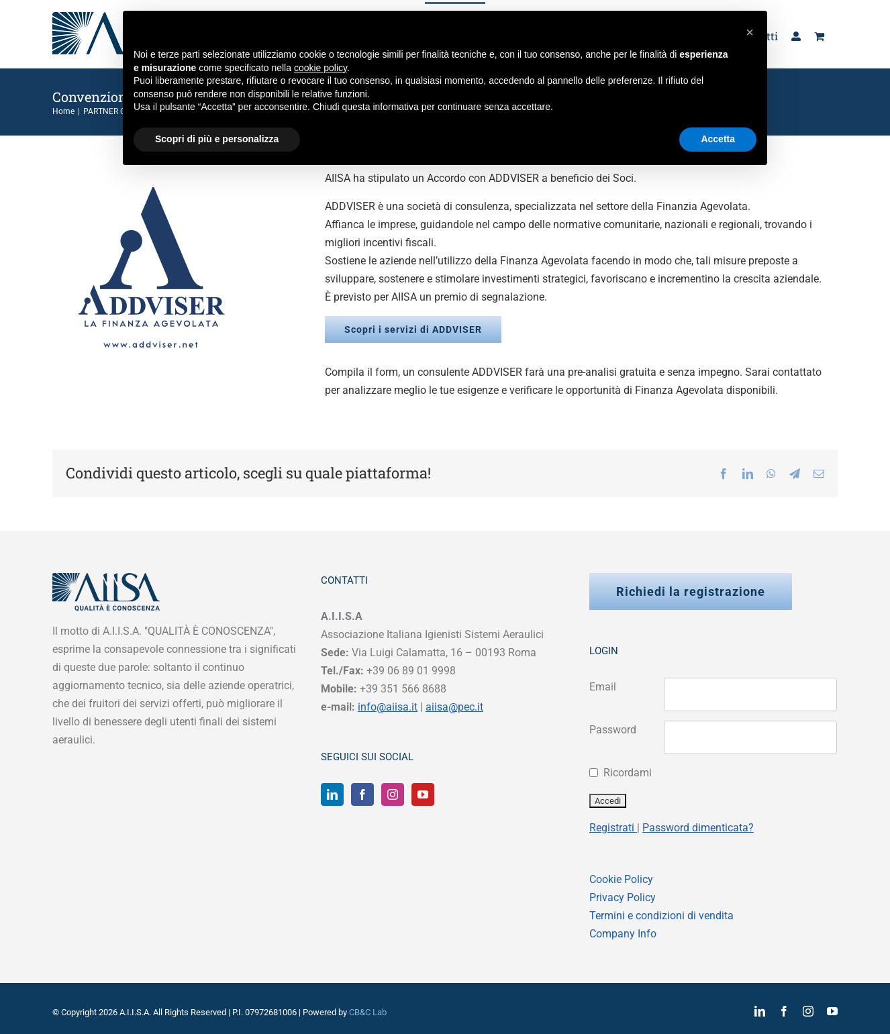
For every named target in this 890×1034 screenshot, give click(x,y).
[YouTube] (422, 794)
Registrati (613, 827)
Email (602, 686)
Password (612, 729)
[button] (749, 32)
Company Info (622, 933)
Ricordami (627, 772)
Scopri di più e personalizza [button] (217, 139)
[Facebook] (362, 794)
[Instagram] (392, 794)
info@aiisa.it (387, 707)
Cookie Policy (621, 879)
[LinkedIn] (332, 794)
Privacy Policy (622, 897)
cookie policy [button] (320, 67)
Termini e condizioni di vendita (661, 915)
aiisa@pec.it (454, 707)
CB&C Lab (368, 1012)
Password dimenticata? (698, 827)
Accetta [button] (718, 139)
